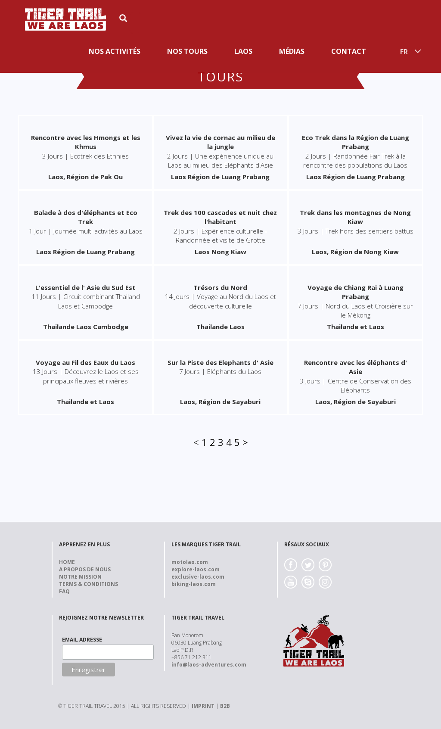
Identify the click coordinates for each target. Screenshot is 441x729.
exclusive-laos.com (197, 576)
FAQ (64, 591)
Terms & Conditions (88, 584)
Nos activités (114, 51)
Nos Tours (187, 51)
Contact (348, 51)
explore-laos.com (195, 569)
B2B (225, 706)
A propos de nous (85, 569)
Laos (243, 51)
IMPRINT (203, 706)
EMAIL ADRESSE (82, 639)
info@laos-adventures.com (208, 664)
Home (67, 562)
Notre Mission (80, 576)
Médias (291, 51)
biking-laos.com (193, 584)
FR (404, 51)
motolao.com (189, 562)
